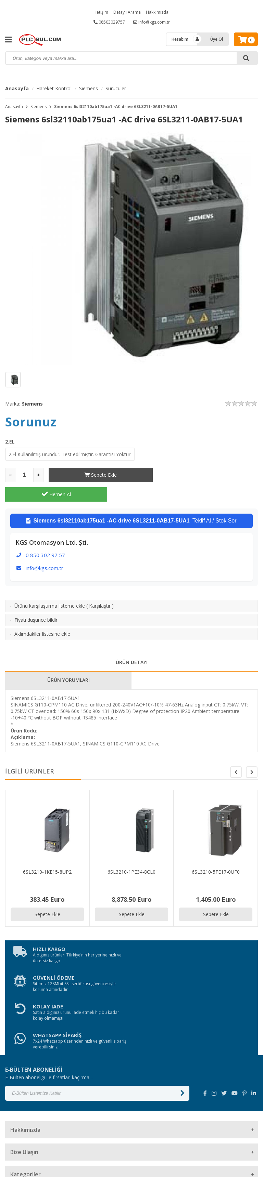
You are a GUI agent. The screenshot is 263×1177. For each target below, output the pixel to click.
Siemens (88, 88)
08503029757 (109, 22)
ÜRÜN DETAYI (132, 642)
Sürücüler (115, 88)
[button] (252, 752)
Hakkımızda (157, 12)
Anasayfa (17, 88)
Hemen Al (207, 474)
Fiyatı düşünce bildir (36, 600)
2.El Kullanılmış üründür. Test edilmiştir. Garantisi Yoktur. (70, 454)
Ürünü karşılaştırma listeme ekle (49, 586)
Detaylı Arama (127, 12)
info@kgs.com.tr (151, 22)
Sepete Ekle (100, 475)
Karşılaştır (100, 586)
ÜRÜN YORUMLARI (68, 660)
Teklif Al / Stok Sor (131, 501)
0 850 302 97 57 (45, 535)
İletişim (101, 12)
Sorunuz (31, 421)
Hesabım (180, 39)
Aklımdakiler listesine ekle (42, 614)
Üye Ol (216, 39)
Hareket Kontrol (54, 88)
